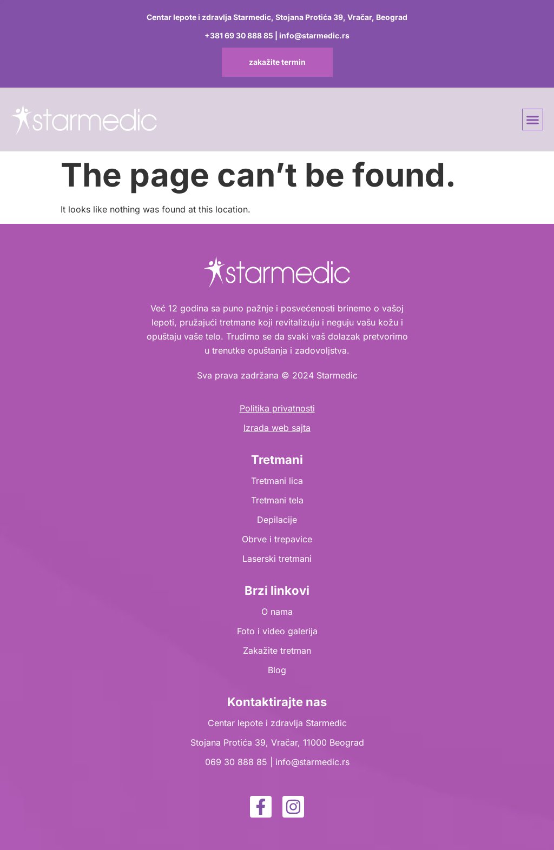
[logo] (84, 119)
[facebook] (261, 807)
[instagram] (293, 807)
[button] (533, 119)
